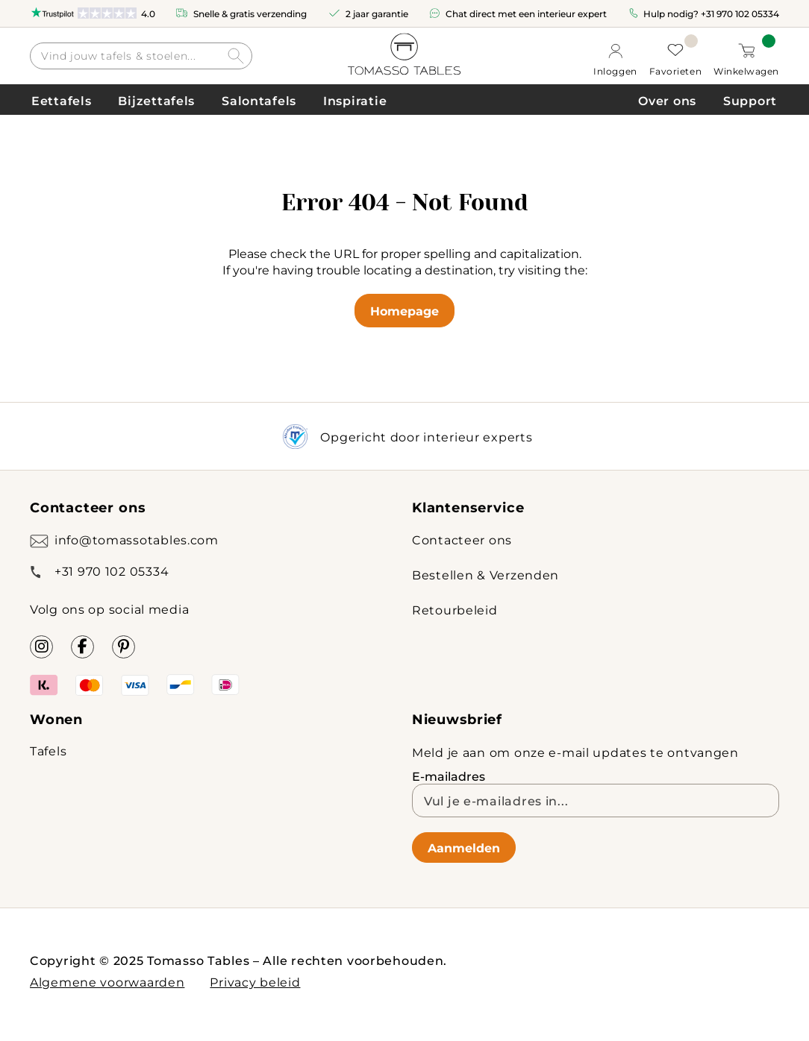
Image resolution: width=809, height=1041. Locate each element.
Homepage (404, 310)
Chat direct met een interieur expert (526, 13)
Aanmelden (464, 847)
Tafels (48, 750)
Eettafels (61, 100)
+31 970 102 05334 (740, 13)
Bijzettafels (156, 100)
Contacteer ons (462, 539)
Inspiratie (355, 100)
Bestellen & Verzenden (485, 574)
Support (750, 100)
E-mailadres (448, 776)
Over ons (667, 100)
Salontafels (259, 100)
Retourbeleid (455, 609)
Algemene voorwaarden (107, 982)
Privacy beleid (255, 982)
